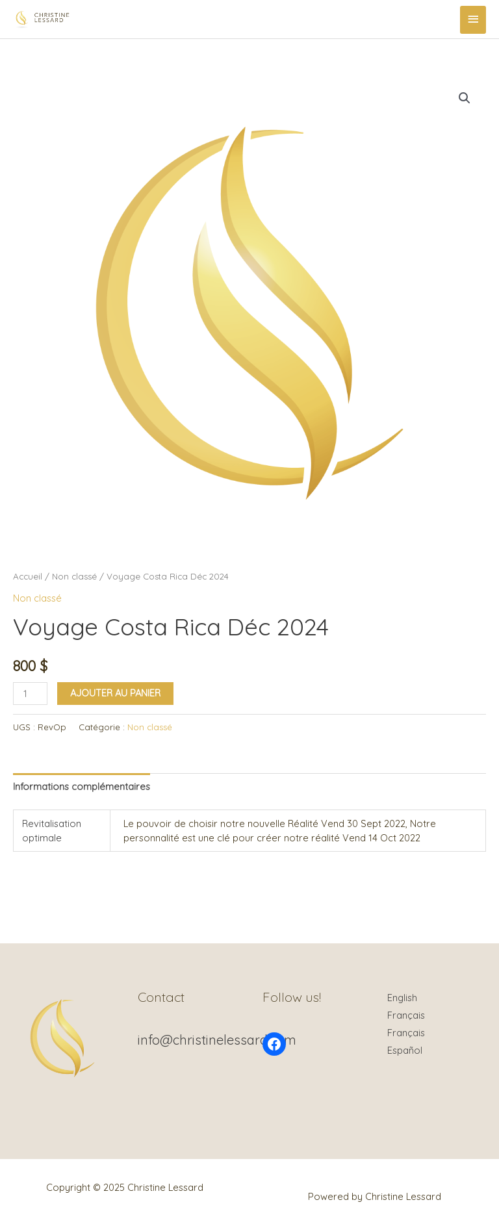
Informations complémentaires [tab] (81, 786)
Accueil (27, 576)
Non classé (74, 576)
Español (404, 1050)
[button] (464, 98)
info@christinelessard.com (217, 1040)
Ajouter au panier (115, 693)
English (402, 997)
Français (406, 1015)
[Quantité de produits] (30, 693)
